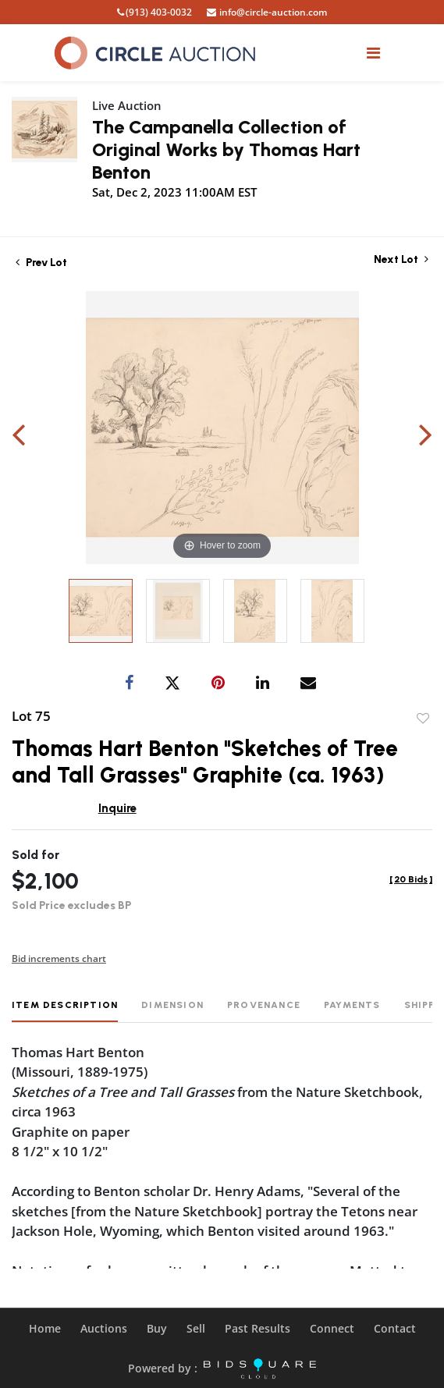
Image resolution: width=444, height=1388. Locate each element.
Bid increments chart (59, 958)
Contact (395, 1328)
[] (410, 879)
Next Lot (401, 259)
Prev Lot (41, 262)
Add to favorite (423, 718)
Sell (195, 1328)
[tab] (65, 1010)
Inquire (117, 808)
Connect (332, 1328)
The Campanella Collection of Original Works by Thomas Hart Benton (226, 149)
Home (45, 1328)
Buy (157, 1328)
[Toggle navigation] (373, 52)
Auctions (103, 1328)
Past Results (257, 1328)
